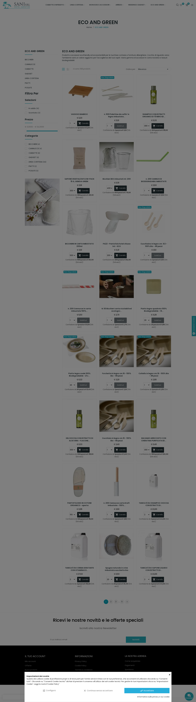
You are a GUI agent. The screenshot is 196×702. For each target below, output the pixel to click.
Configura (49, 690)
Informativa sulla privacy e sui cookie (153, 697)
